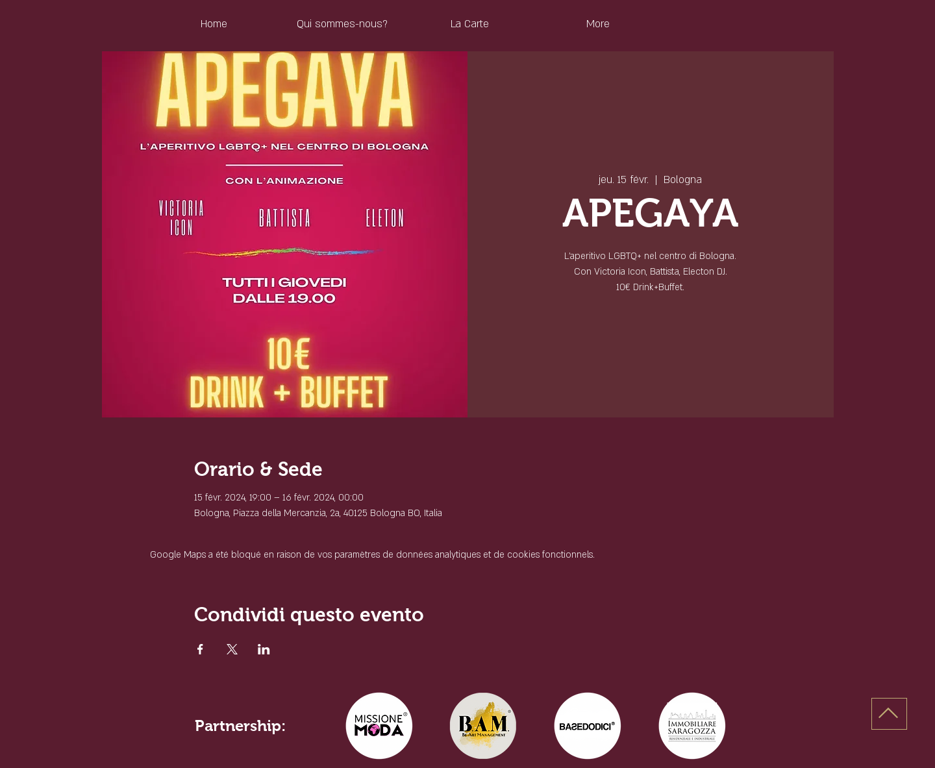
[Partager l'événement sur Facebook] (200, 649)
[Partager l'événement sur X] (232, 649)
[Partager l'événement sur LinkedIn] (264, 649)
